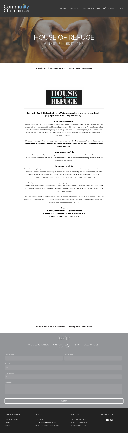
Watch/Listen (105, 8)
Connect (88, 8)
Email (7, 364)
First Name (9, 355)
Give (120, 8)
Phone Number (10, 373)
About (74, 8)
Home (63, 8)
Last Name (68, 355)
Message (8, 382)
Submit (64, 401)
